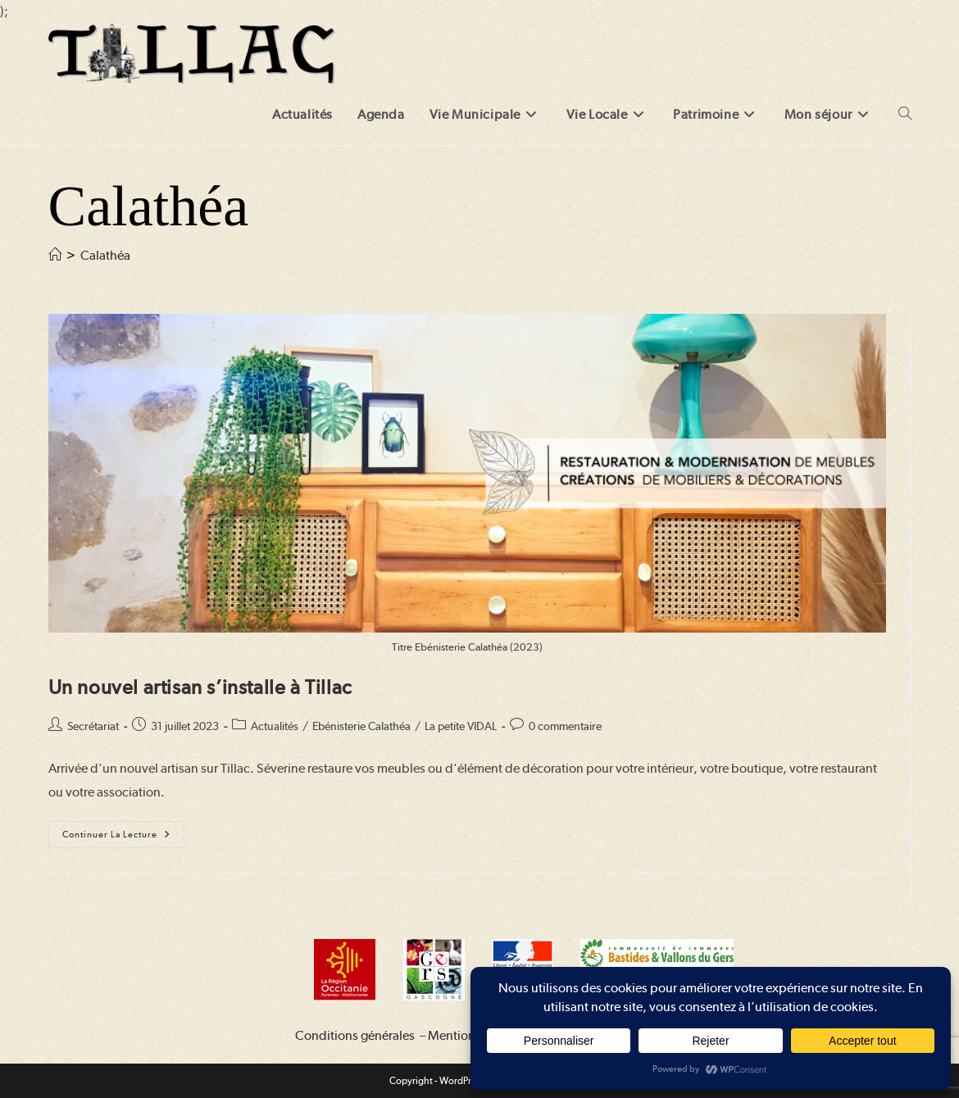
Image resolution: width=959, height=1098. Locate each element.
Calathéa (105, 255)
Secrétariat (93, 726)
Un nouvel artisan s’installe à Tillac (200, 687)
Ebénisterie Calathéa (361, 726)
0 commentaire (565, 726)
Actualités (274, 726)
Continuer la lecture (123, 838)
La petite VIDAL (461, 726)
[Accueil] (54, 255)
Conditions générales (355, 1035)
